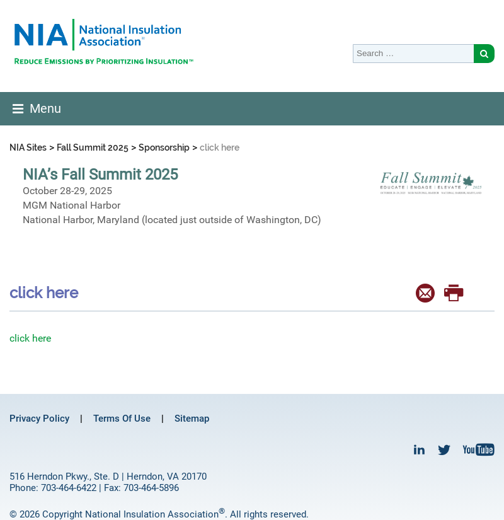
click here (30, 338)
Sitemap (192, 418)
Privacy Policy (39, 418)
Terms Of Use (122, 418)
